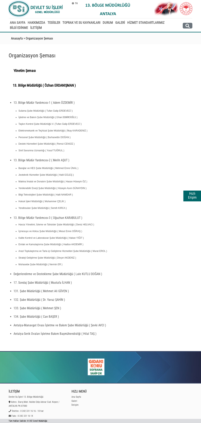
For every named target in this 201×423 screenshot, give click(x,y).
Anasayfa (17, 38)
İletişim (75, 405)
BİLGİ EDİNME (19, 28)
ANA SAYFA (17, 23)
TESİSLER (54, 23)
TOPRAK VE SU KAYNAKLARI (81, 23)
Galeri (74, 401)
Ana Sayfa (76, 396)
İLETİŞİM (36, 28)
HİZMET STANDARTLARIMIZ (145, 23)
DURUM (108, 23)
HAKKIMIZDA (36, 23)
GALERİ (120, 23)
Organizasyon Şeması (39, 38)
